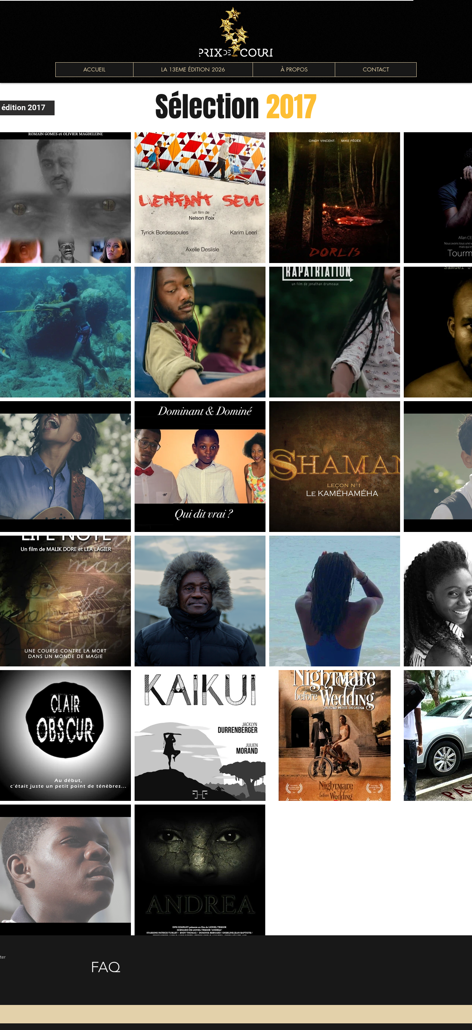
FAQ (105, 967)
